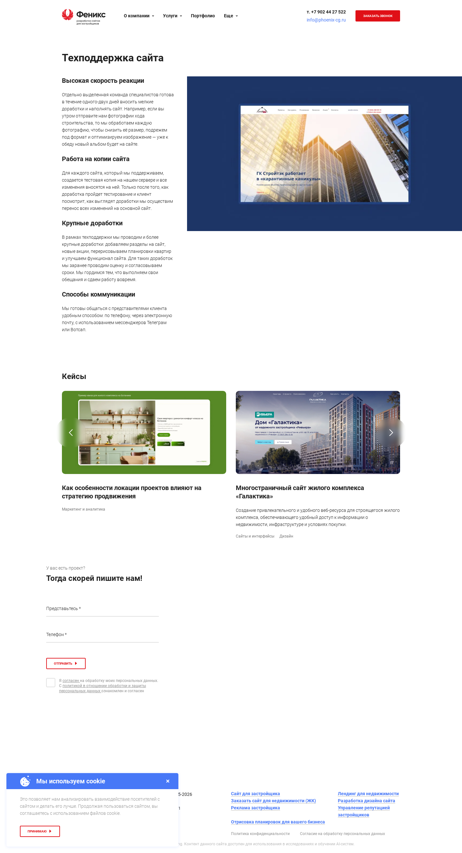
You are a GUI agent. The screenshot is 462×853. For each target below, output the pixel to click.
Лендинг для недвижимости (368, 793)
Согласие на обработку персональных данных (342, 833)
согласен (71, 680)
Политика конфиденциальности (260, 833)
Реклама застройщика (255, 807)
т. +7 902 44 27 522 (326, 11)
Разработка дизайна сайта (366, 800)
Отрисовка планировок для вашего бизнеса (278, 821)
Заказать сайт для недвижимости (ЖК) (273, 800)
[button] (71, 442)
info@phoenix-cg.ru (326, 19)
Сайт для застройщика (255, 793)
